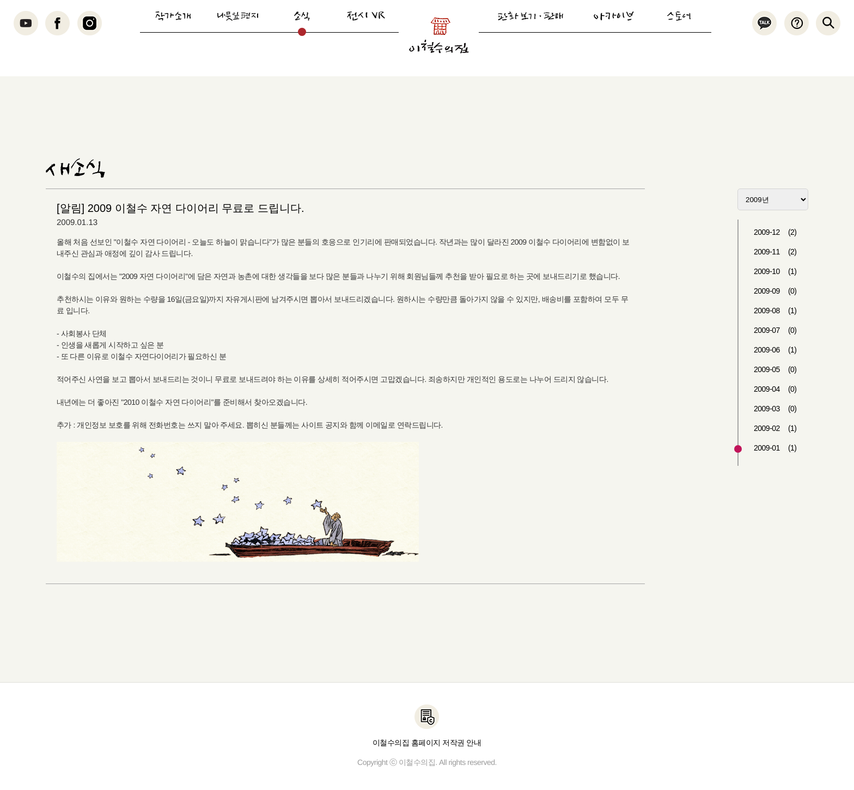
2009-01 (775, 447)
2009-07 (775, 330)
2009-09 (775, 291)
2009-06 (775, 349)
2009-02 (775, 428)
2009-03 (775, 408)
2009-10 (775, 271)
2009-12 (775, 232)
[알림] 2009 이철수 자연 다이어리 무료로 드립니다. (180, 208)
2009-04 (775, 389)
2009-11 (775, 251)
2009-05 (775, 369)
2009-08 (775, 310)
